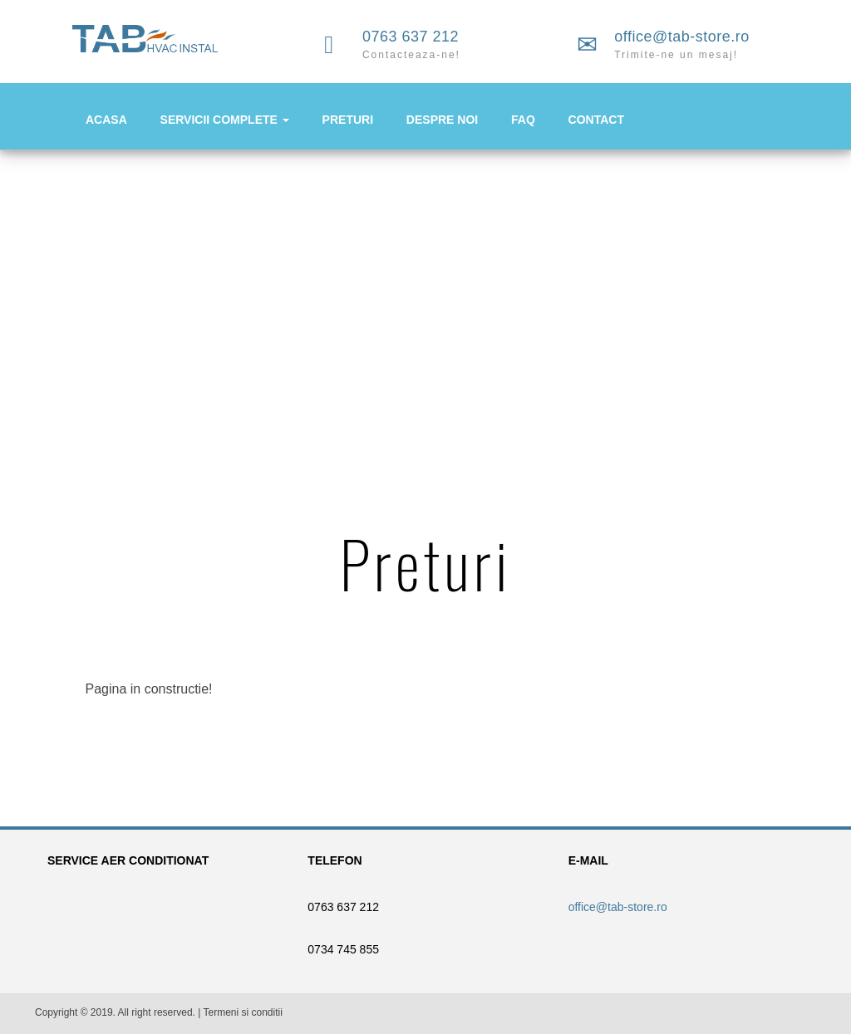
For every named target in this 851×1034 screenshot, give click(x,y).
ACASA (106, 119)
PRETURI (347, 119)
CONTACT (596, 119)
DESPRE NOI (442, 119)
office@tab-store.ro (682, 36)
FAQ (523, 119)
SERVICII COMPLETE (224, 119)
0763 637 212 (410, 36)
